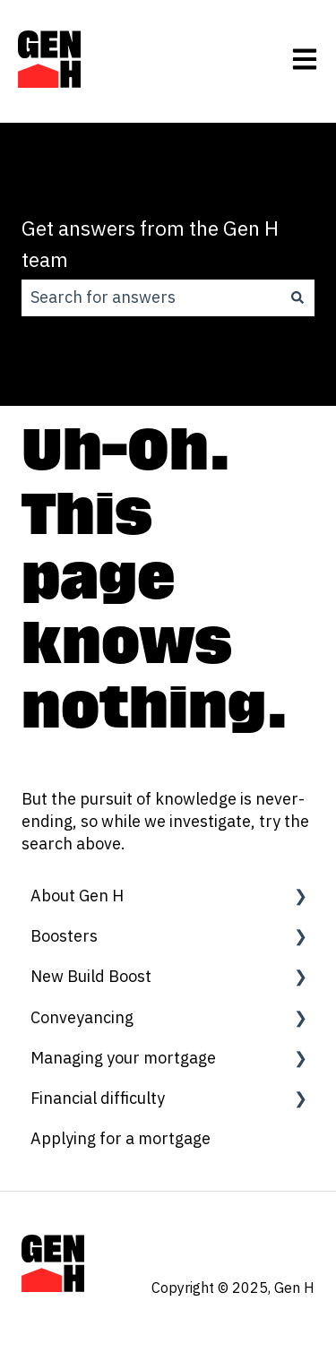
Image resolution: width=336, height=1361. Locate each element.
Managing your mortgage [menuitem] (123, 1057)
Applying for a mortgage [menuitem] (120, 1138)
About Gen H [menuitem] (77, 895)
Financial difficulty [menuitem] (97, 1098)
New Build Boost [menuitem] (90, 976)
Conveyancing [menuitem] (82, 1017)
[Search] (297, 298)
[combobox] (151, 298)
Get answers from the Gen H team (150, 243)
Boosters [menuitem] (64, 936)
